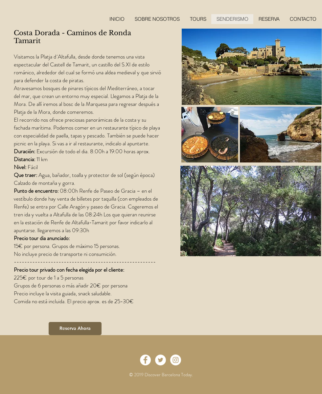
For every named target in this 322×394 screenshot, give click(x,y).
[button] (269, 19)
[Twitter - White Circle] (160, 360)
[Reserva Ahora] (75, 328)
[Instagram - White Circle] (175, 360)
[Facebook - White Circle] (145, 360)
